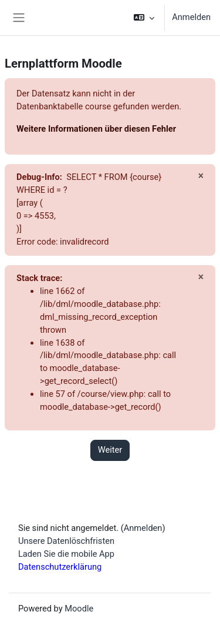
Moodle (79, 608)
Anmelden (191, 17)
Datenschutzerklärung (59, 567)
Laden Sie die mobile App (66, 554)
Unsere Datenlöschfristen (66, 541)
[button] (144, 17)
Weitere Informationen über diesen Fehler (96, 128)
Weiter (110, 449)
